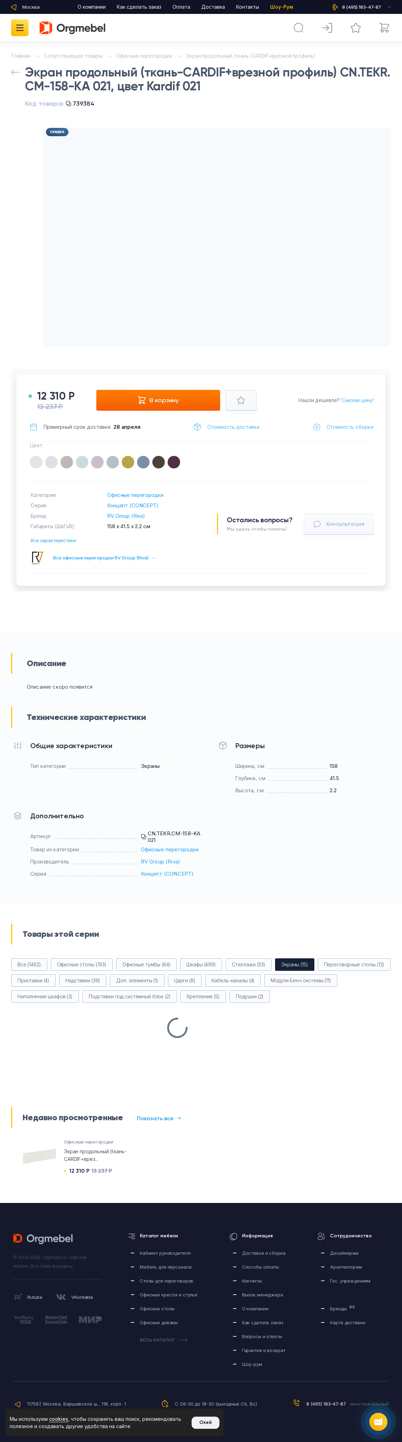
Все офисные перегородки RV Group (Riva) (104, 557)
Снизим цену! (357, 400)
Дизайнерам (344, 1253)
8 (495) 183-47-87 (326, 1404)
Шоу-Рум (281, 7)
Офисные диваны (159, 1322)
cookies (58, 1419)
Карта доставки (347, 1322)
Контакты (247, 7)
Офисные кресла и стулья (168, 1294)
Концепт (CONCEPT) (133, 505)
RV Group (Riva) (126, 516)
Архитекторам (346, 1267)
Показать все (159, 1118)
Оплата (181, 7)
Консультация (338, 524)
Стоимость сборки (350, 427)
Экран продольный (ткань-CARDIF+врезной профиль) (250, 55)
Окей (205, 1422)
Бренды (342, 1308)
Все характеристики (53, 540)
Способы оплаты (260, 1267)
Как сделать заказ (139, 7)
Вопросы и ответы (262, 1336)
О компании (92, 7)
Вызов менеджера (262, 1294)
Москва (31, 7)
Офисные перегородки (135, 495)
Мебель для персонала (165, 1267)
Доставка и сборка (264, 1253)
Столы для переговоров (166, 1281)
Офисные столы (157, 1308)
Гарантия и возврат (264, 1350)
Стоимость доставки (233, 427)
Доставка (213, 7)
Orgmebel (45, 1239)
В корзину (158, 400)
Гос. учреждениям (350, 1281)
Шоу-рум (252, 1364)
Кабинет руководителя (165, 1253)
